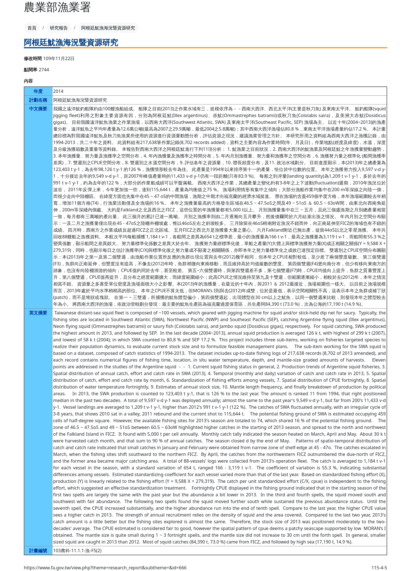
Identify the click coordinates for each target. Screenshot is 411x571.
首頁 (31, 28)
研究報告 (59, 28)
